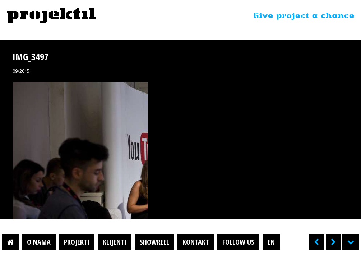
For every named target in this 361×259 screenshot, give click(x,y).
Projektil (51, 15)
